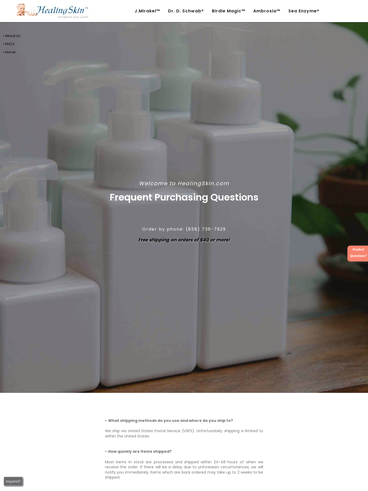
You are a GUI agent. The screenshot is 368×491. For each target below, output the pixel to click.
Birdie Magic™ (228, 11)
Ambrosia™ (266, 11)
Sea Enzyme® (303, 11)
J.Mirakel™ (147, 11)
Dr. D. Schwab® (186, 11)
